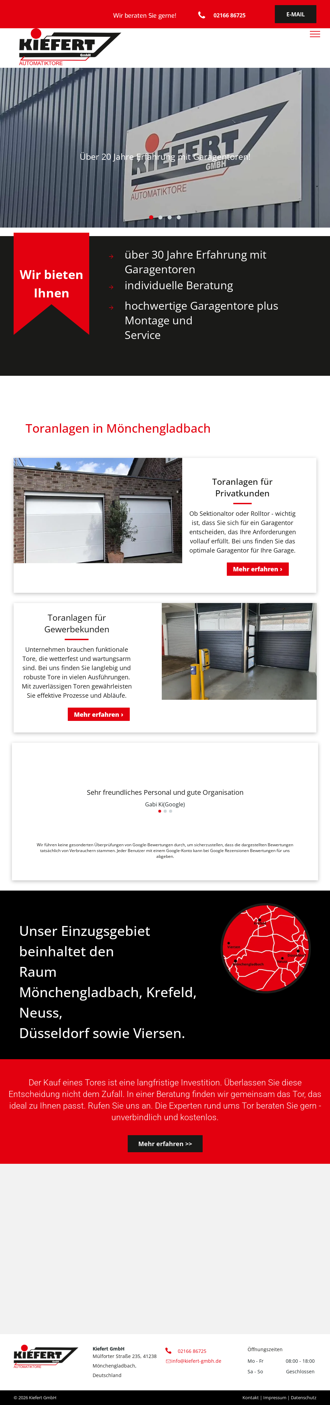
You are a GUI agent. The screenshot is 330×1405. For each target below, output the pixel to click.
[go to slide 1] (151, 217)
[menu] (315, 34)
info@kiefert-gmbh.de (196, 1361)
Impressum (274, 1397)
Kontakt (250, 1397)
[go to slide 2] (160, 217)
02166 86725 (192, 1351)
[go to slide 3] (170, 217)
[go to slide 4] (179, 217)
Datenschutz (303, 1397)
